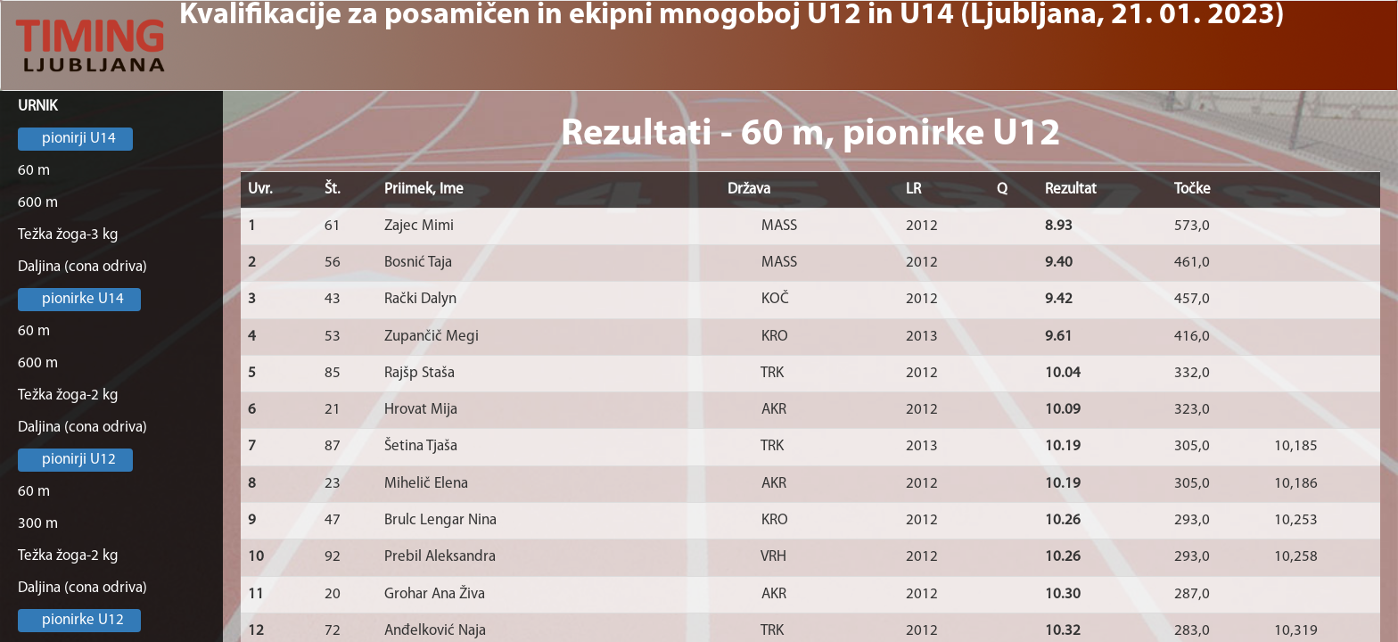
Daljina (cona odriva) (82, 267)
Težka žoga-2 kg (68, 395)
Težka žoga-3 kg (68, 235)
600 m (38, 202)
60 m (34, 170)
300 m (38, 523)
